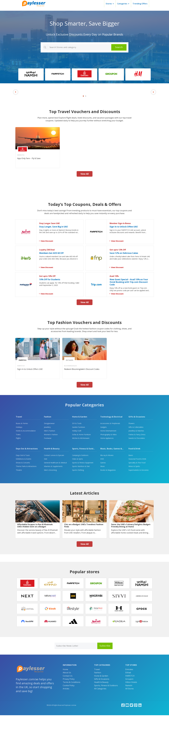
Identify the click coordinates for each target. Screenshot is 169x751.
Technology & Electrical (111, 452)
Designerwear (49, 459)
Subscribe (105, 681)
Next (153, 110)
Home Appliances (107, 474)
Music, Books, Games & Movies (114, 484)
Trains (18, 470)
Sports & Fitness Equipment (82, 498)
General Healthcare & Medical (55, 498)
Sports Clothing (78, 506)
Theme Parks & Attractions (26, 502)
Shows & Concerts (23, 498)
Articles (66, 724)
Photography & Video (108, 470)
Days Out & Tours (23, 491)
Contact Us (67, 711)
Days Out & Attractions (27, 484)
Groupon (129, 714)
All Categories (100, 724)
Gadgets (103, 463)
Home (65, 705)
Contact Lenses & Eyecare (54, 491)
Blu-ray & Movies (106, 491)
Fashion (47, 452)
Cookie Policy (68, 721)
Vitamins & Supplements (53, 502)
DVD (102, 495)
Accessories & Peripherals (110, 459)
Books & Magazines (108, 506)
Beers (131, 491)
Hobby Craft (76, 466)
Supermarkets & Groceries (139, 506)
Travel (19, 452)
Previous (15, 110)
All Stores (129, 724)
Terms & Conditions (71, 718)
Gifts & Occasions (137, 452)
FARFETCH (129, 711)
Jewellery (47, 463)
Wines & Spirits (134, 502)
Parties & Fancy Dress (137, 470)
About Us (67, 708)
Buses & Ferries (22, 459)
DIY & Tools (76, 459)
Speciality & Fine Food (137, 498)
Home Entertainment (108, 466)
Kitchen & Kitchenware (80, 474)
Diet (45, 495)
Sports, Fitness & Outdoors (84, 484)
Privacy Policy (69, 714)
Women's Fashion (51, 470)
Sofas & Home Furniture (81, 470)
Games (103, 498)
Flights (18, 474)
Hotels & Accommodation (26, 466)
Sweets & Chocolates (137, 474)
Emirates (129, 705)
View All (85, 209)
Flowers (131, 459)
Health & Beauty (52, 484)
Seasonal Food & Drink (137, 495)
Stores (109, 3)
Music (102, 502)
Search (119, 47)
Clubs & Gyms (77, 495)
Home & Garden (79, 452)
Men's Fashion (49, 466)
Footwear (47, 474)
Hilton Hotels (131, 718)
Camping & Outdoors (80, 491)
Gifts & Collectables (136, 463)
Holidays (19, 463)
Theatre (19, 506)
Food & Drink (134, 484)
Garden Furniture (78, 463)
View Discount (47, 277)
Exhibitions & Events (23, 495)
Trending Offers (140, 3)
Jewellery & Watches (136, 466)
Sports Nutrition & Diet (81, 502)
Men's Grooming (50, 506)
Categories (122, 3)
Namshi (128, 721)
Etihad (128, 708)
